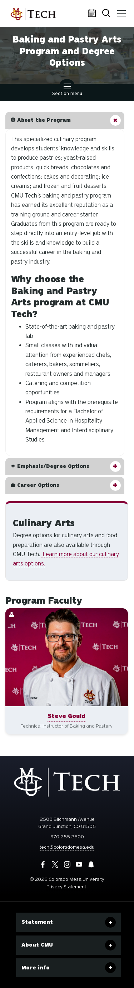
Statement (37, 922)
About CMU (37, 945)
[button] (64, 120)
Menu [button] (120, 11)
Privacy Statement (66, 887)
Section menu (67, 90)
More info (35, 967)
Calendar (93, 13)
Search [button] (107, 14)
